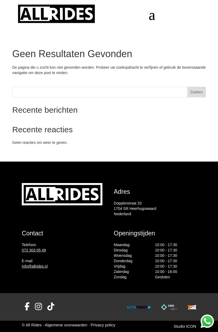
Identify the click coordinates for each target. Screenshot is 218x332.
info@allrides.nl (35, 266)
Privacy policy (103, 325)
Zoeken (196, 92)
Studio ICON (185, 326)
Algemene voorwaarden (66, 325)
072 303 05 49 (34, 250)
